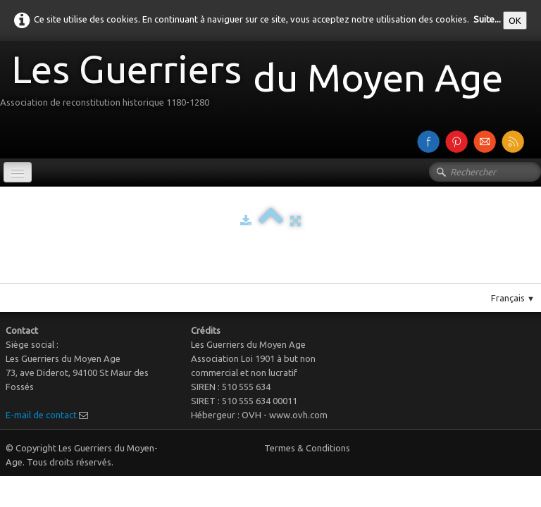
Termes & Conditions (307, 448)
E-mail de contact (41, 415)
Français (513, 298)
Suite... (487, 19)
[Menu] (18, 172)
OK (515, 20)
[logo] (257, 83)
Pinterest (285, 277)
